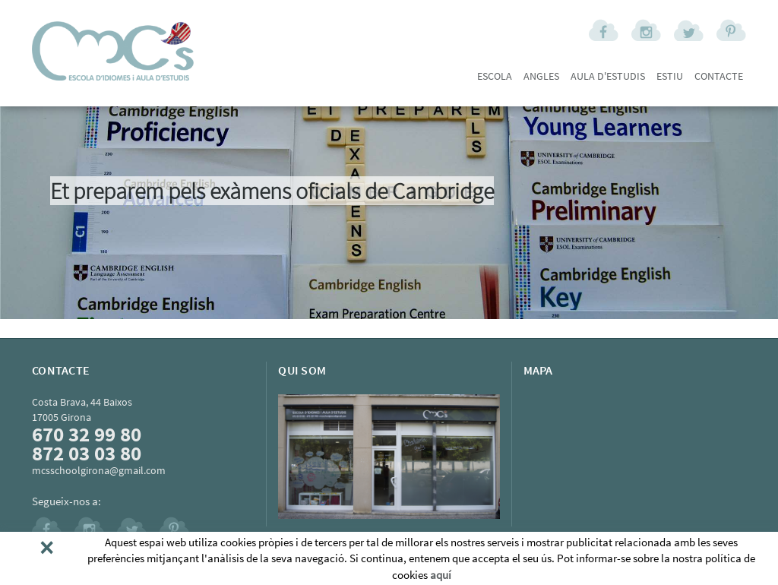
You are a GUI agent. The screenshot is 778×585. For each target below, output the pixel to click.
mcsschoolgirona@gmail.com (99, 470)
